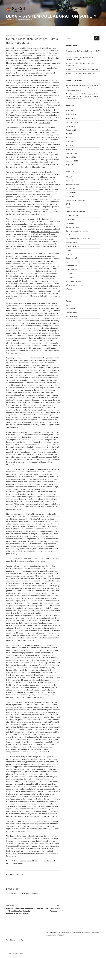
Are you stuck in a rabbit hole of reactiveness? (82, 69)
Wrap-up (69, 289)
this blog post (50, 348)
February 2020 (71, 130)
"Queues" (69, 181)
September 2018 (72, 161)
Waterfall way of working (74, 285)
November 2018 (71, 153)
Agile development (72, 185)
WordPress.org (71, 316)
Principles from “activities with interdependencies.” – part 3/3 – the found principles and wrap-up (82, 88)
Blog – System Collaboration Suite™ (51, 16)
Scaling (68, 250)
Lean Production (72, 215)
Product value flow (72, 246)
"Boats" (69, 177)
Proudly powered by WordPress (16, 953)
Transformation (71, 269)
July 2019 (69, 134)
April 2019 (69, 145)
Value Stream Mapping (74, 281)
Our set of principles (73, 227)
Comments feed (72, 313)
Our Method (70, 223)
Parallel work (70, 235)
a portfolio (47, 861)
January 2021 (70, 118)
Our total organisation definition (77, 231)
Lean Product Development (76, 212)
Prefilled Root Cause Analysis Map (78, 239)
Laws (68, 208)
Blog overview (71, 192)
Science (69, 254)
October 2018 (71, 157)
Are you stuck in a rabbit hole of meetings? (80, 73)
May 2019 (69, 141)
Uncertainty (70, 277)
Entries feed (70, 309)
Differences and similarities (75, 200)
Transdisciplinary (71, 266)
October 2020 (71, 126)
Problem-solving (72, 242)
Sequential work (71, 258)
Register (69, 301)
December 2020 (72, 122)
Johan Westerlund (72, 94)
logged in (19, 893)
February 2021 (71, 114)
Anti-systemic (71, 188)
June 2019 (69, 138)
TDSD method (44, 122)
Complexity (70, 196)
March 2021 (70, 111)
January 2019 (70, 149)
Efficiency (69, 204)
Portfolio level (40, 105)
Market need (70, 219)
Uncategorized (16, 874)
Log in (68, 305)
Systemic (69, 262)
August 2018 (70, 165)
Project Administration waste (43, 88)
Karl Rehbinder (33, 36)
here (16, 48)
